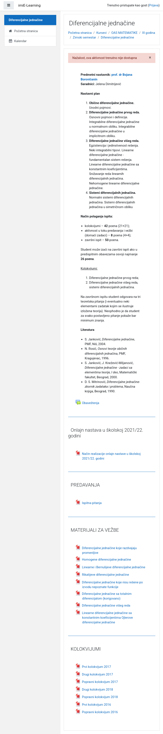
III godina (148, 33)
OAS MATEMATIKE (124, 33)
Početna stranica (80, 33)
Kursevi (101, 33)
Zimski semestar (84, 37)
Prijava (154, 5)
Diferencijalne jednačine (117, 37)
